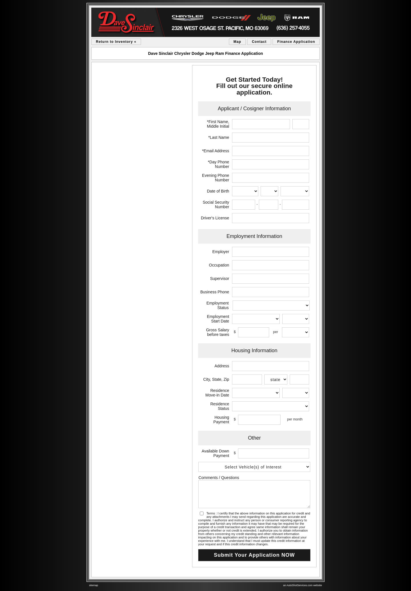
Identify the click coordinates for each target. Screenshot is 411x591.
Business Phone (214, 292)
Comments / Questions (218, 477)
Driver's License (215, 218)
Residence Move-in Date (217, 392)
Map (237, 42)
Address (221, 366)
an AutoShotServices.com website (302, 585)
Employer (220, 251)
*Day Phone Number (218, 164)
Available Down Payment (215, 453)
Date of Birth (218, 191)
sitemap (93, 585)
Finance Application (296, 42)
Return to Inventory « (116, 42)
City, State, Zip (216, 379)
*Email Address (215, 151)
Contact (259, 42)
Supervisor (219, 278)
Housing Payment (221, 419)
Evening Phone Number (215, 177)
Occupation (219, 265)
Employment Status (217, 305)
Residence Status (219, 406)
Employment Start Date (218, 318)
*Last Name (218, 137)
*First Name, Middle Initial (218, 124)
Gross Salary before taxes (217, 332)
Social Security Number (216, 204)
